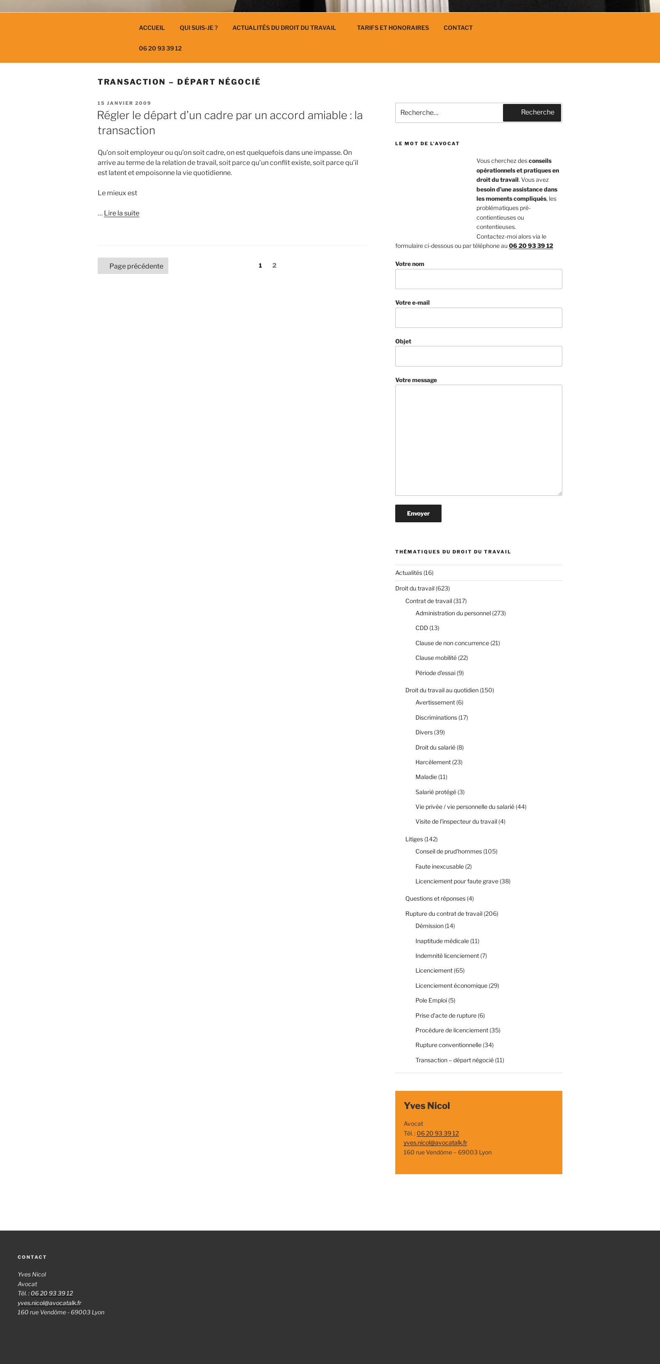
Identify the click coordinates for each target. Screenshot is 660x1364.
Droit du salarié (435, 747)
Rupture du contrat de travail (443, 913)
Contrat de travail (428, 600)
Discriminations (436, 717)
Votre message (478, 436)
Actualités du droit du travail (288, 27)
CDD (421, 627)
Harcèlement (433, 762)
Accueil (152, 27)
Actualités (408, 572)
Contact (458, 27)
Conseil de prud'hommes (448, 851)
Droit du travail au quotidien (442, 690)
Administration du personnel (453, 613)
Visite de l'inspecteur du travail (456, 821)
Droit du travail (414, 588)
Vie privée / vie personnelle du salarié (464, 806)
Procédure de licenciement (451, 1030)
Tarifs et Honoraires (393, 27)
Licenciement (433, 970)
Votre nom (478, 274)
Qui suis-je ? (199, 27)
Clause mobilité (436, 657)
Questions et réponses (435, 898)
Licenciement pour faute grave (456, 881)
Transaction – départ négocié (454, 1060)
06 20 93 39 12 (160, 48)
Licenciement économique (451, 985)
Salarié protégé (435, 791)
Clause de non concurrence (452, 642)
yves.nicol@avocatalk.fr (435, 1142)
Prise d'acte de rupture (445, 1015)
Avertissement (435, 702)
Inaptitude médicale (442, 940)
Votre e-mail (478, 313)
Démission (429, 925)
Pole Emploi (431, 1000)
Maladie (426, 776)
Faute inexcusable (439, 866)
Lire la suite (121, 213)
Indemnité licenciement (447, 955)
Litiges (414, 839)
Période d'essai (435, 672)
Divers (424, 732)
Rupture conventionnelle (448, 1044)
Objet (478, 352)
